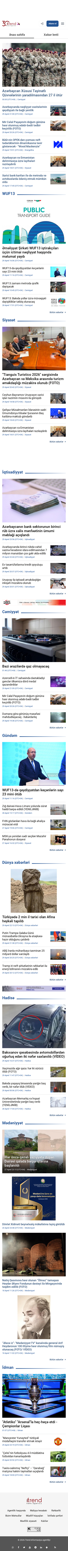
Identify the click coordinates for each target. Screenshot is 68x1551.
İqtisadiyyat (12, 472)
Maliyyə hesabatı (38, 1510)
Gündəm (9, 735)
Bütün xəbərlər (56, 312)
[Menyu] (62, 24)
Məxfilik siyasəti (28, 1521)
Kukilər (44, 1521)
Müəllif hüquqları (34, 1515)
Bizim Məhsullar (13, 1515)
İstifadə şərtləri (55, 1515)
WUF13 (8, 193)
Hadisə (8, 998)
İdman (8, 1367)
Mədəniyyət (12, 1123)
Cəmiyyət (10, 611)
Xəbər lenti (51, 35)
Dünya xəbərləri (16, 862)
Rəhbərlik (56, 1510)
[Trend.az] (11, 23)
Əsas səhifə (17, 35)
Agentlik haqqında (16, 1510)
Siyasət (8, 320)
